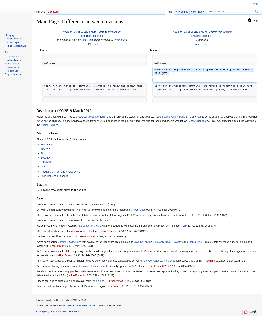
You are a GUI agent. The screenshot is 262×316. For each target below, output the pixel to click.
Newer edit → (202, 44)
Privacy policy (42, 311)
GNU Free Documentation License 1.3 (79, 305)
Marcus (75, 231)
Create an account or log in (91, 116)
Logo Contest (48, 176)
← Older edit (92, 44)
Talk (89, 39)
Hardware (46, 161)
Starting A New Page (173, 116)
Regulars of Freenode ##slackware (60, 171)
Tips (43, 153)
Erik (84, 39)
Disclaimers (74, 311)
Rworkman (120, 39)
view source (113, 31)
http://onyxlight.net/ (88, 225)
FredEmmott (110, 231)
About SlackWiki (59, 311)
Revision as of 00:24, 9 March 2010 (83, 31)
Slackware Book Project (166, 241)
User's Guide (48, 124)
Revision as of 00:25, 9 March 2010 (194, 31)
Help (255, 20)
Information (47, 144)
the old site (98, 280)
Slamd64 (194, 241)
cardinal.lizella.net (68, 241)
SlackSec (139, 241)
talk (89, 35)
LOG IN (49, 139)
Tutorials (45, 148)
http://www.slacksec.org (155, 260)
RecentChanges (196, 120)
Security (45, 157)
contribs (97, 35)
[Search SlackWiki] (233, 11)
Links (44, 166)
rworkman (140, 209)
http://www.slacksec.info (91, 266)
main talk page (221, 251)
